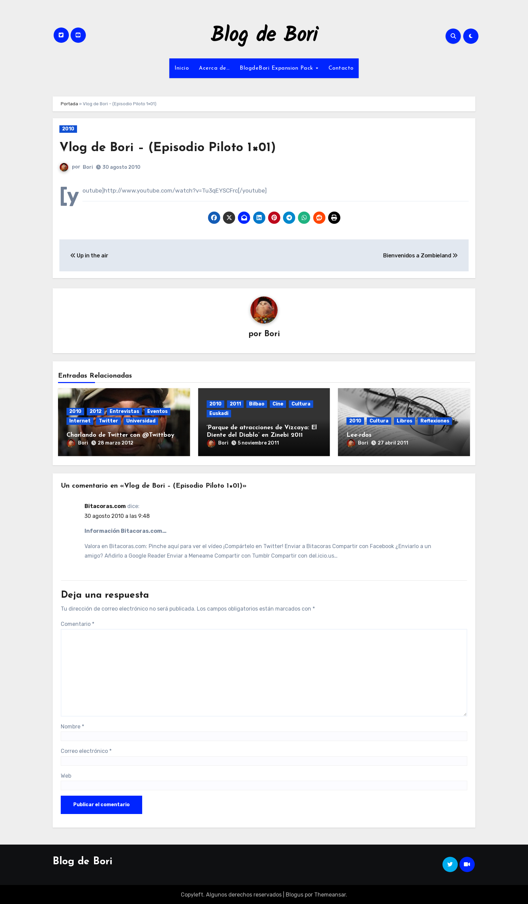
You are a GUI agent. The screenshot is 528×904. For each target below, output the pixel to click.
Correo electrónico (86, 750)
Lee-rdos (359, 435)
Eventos (157, 411)
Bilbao (256, 404)
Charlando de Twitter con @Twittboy (120, 435)
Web (66, 775)
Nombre (72, 725)
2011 (235, 404)
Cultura (300, 404)
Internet (80, 421)
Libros (404, 421)
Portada (69, 103)
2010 (68, 129)
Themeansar (330, 893)
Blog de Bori (264, 36)
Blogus (294, 893)
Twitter (108, 421)
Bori (88, 167)
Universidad (140, 421)
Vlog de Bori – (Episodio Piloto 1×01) (169, 148)
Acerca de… (214, 68)
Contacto (341, 68)
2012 (95, 411)
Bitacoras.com (105, 505)
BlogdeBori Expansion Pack (277, 68)
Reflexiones (434, 421)
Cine (277, 404)
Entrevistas (124, 411)
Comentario (77, 623)
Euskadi (218, 413)
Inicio (181, 68)
